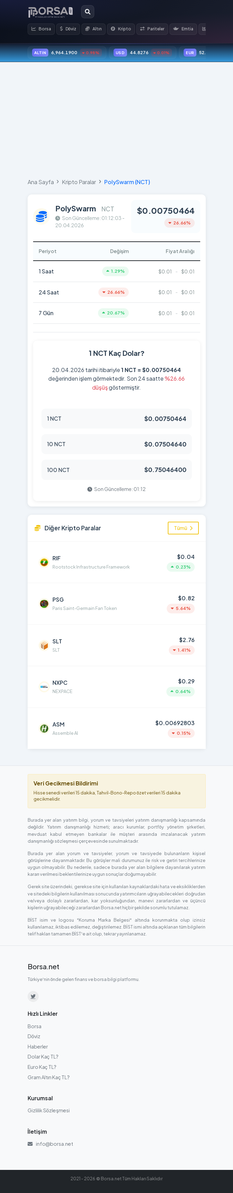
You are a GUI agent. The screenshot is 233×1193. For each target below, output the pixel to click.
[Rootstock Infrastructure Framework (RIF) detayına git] (116, 562)
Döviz (68, 28)
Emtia (183, 28)
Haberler (38, 1046)
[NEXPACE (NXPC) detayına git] (116, 687)
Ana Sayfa (41, 182)
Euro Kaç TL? (42, 1067)
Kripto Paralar (79, 182)
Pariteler (152, 28)
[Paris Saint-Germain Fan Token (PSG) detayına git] (116, 604)
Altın (93, 28)
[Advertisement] (116, 118)
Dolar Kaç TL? (43, 1056)
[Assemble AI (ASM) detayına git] (116, 728)
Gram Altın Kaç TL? (49, 1077)
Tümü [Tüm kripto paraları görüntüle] (183, 528)
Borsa (41, 28)
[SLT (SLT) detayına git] (116, 645)
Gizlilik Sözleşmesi (49, 1110)
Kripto (121, 28)
